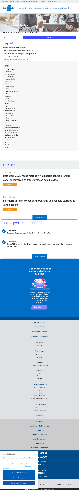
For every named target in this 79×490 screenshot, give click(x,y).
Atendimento (62, 8)
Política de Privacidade (39, 395)
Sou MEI (39, 329)
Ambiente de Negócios (39, 426)
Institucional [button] (39, 404)
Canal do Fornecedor (39, 447)
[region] (19, 470)
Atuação (39, 413)
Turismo (39, 376)
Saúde (39, 373)
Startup (39, 360)
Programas (39, 345)
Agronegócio (39, 354)
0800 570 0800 (40, 461)
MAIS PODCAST (39, 256)
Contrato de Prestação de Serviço (39, 398)
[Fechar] (35, 454)
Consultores (34, 1)
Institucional (5, 1)
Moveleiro (39, 370)
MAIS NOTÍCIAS (39, 217)
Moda (39, 368)
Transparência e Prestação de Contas (47, 1)
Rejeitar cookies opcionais (19, 478)
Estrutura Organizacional (39, 410)
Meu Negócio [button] (39, 323)
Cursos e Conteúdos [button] (39, 336)
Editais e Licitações (14, 1)
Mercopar (39, 378)
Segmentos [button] (39, 351)
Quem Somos (39, 407)
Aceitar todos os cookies (18, 472)
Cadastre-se (39, 443)
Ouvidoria (39, 390)
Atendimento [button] (39, 384)
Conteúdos (38, 8)
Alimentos (39, 357)
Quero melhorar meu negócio (39, 331)
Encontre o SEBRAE (25, 1)
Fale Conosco (39, 393)
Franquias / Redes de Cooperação (39, 365)
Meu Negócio (23, 8)
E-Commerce (39, 362)
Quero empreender (40, 326)
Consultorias (47, 8)
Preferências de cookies (19, 483)
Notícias (54, 8)
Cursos (31, 8)
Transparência (39, 415)
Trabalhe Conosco (39, 439)
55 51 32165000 (39, 473)
